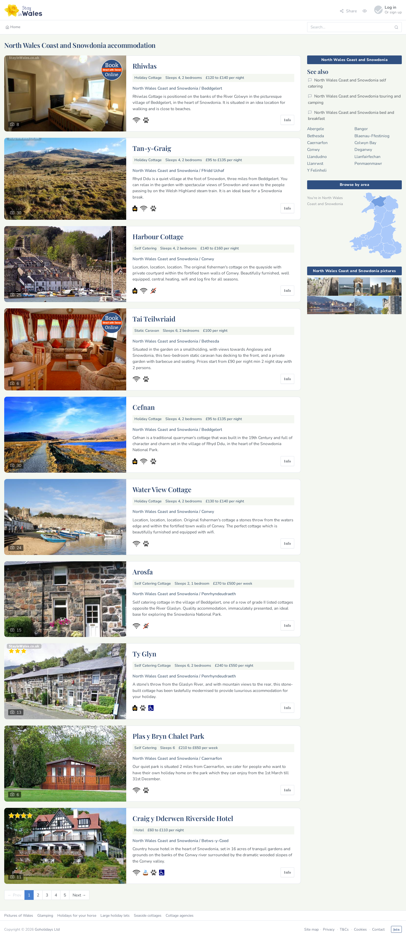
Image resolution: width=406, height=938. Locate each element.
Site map (311, 929)
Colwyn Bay (365, 142)
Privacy (328, 929)
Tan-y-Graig (152, 148)
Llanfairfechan (367, 156)
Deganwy (363, 149)
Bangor (361, 128)
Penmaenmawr (368, 163)
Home (13, 26)
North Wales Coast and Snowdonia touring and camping (354, 99)
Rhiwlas (145, 65)
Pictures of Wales (18, 915)
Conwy (313, 149)
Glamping (45, 915)
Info (287, 120)
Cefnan (144, 406)
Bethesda (315, 136)
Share (348, 11)
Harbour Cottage (158, 236)
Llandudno (317, 156)
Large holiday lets (115, 915)
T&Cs (344, 929)
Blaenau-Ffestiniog (371, 136)
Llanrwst (315, 163)
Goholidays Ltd (47, 929)
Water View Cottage (162, 489)
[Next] (79, 895)
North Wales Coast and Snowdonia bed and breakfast (351, 115)
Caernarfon (317, 142)
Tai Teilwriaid (154, 318)
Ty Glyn (144, 653)
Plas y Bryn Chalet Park (168, 735)
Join (396, 929)
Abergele (315, 128)
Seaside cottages (147, 915)
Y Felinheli (317, 170)
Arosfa (143, 571)
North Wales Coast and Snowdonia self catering (347, 83)
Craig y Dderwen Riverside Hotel (183, 818)
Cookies (360, 929)
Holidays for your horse (76, 915)
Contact (378, 929)
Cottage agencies (180, 915)
